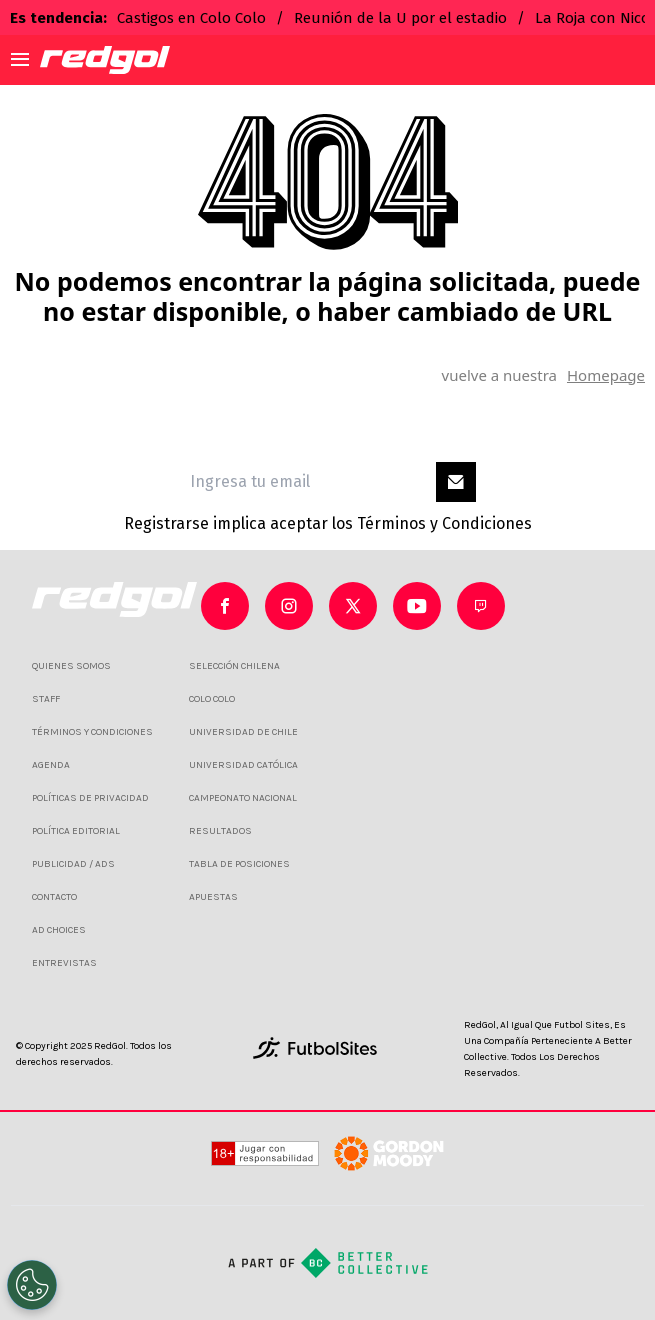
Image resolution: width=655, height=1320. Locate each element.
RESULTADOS (220, 831)
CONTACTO (54, 897)
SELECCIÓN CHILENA (234, 666)
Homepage (606, 375)
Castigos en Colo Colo (191, 18)
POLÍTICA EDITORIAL (76, 831)
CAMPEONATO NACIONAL (243, 798)
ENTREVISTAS (64, 963)
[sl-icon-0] (225, 606)
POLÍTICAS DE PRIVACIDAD (90, 798)
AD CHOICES (59, 930)
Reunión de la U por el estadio (400, 18)
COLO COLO (212, 699)
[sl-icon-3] (417, 606)
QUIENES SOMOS (71, 666)
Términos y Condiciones (444, 523)
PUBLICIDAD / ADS (73, 864)
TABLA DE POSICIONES (239, 864)
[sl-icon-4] (481, 606)
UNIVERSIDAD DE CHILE (243, 732)
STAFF (46, 699)
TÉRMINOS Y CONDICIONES (92, 732)
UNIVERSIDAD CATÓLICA (243, 765)
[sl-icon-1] (289, 606)
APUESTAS (213, 897)
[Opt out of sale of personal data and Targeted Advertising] (32, 1285)
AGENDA (51, 765)
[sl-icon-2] (353, 606)
